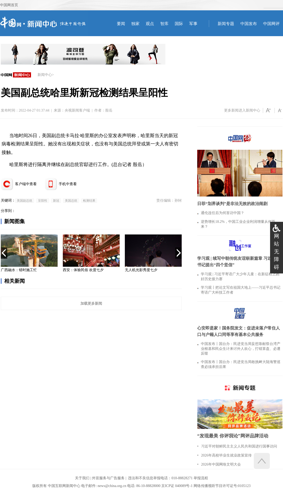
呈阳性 (42, 200)
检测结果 (89, 200)
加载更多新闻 (91, 303)
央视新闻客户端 (77, 110)
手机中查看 (68, 184)
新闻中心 (44, 75)
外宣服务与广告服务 (108, 478)
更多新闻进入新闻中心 (242, 110)
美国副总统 (24, 200)
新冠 (56, 200)
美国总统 (71, 200)
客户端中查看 (26, 184)
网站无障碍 (276, 251)
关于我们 (82, 478)
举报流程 (201, 478)
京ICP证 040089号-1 (177, 486)
